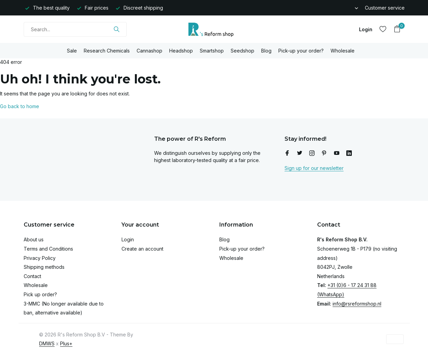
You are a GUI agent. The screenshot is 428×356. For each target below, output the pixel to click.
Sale (72, 51)
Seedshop (242, 51)
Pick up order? (40, 294)
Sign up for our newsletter (314, 168)
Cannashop (149, 51)
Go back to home (19, 106)
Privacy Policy (40, 258)
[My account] (365, 29)
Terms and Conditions (48, 249)
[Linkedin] (349, 153)
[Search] (75, 29)
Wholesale (343, 51)
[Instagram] (312, 153)
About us (34, 239)
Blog (266, 51)
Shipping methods (44, 267)
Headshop (181, 51)
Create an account (142, 249)
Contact (32, 276)
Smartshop (212, 51)
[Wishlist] (382, 29)
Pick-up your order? (301, 51)
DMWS (47, 343)
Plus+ (66, 343)
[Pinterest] (324, 153)
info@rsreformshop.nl (357, 304)
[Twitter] (299, 153)
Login (128, 239)
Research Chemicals (107, 51)
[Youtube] (336, 153)
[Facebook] (287, 153)
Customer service (385, 8)
